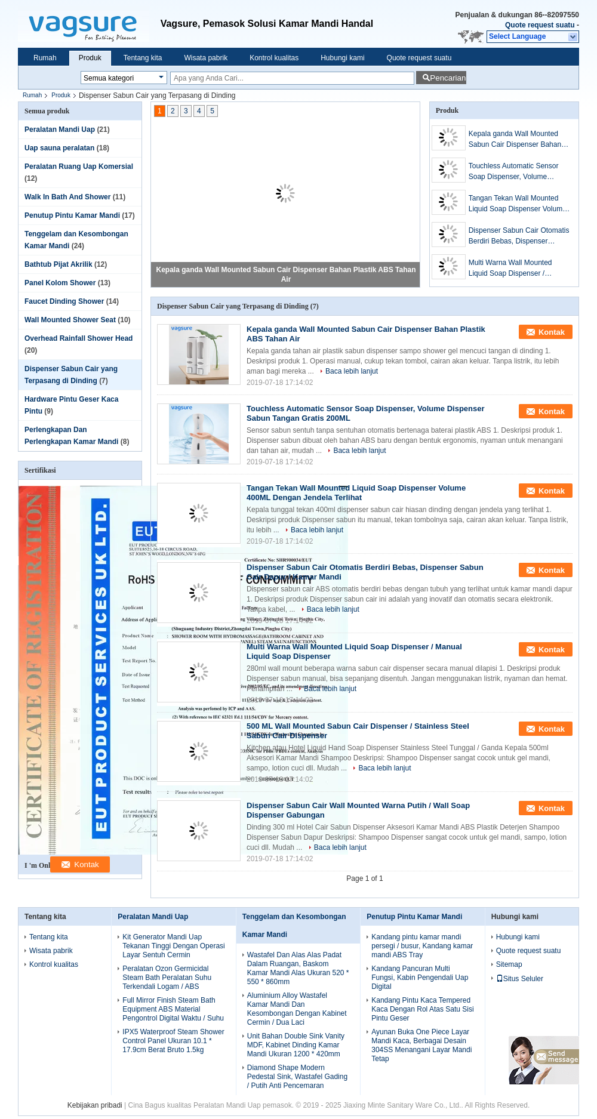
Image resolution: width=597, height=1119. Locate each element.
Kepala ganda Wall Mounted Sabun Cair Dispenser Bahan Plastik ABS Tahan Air (515, 140)
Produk (90, 58)
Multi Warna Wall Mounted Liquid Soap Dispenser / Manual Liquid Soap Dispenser (517, 268)
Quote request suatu (540, 25)
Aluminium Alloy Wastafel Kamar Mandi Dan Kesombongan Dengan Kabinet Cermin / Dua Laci (297, 1008)
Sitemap (509, 964)
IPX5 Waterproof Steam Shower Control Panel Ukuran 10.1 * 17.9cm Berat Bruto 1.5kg (173, 1041)
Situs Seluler (519, 979)
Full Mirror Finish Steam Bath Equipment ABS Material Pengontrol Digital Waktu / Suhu (173, 1009)
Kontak (551, 332)
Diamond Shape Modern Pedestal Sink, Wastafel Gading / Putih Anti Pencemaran (297, 1076)
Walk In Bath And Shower (67, 197)
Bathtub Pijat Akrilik (58, 264)
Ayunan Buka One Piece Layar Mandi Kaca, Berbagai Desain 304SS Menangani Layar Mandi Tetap (421, 1045)
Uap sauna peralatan (59, 148)
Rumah (45, 58)
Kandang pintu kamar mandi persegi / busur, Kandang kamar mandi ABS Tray (422, 946)
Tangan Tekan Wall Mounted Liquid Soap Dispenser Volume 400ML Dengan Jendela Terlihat (519, 204)
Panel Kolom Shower (60, 283)
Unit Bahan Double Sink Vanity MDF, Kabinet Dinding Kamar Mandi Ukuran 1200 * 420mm (295, 1045)
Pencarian (448, 77)
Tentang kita (143, 58)
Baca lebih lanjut (351, 371)
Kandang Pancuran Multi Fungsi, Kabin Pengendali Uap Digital (419, 977)
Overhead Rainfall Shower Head (78, 338)
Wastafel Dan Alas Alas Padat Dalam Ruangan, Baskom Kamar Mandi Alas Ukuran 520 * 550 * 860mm (298, 968)
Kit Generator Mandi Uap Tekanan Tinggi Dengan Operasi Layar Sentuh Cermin (173, 946)
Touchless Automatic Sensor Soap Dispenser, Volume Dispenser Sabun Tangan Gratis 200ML (519, 172)
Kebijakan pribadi (94, 1105)
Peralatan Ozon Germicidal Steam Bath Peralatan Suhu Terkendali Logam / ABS (166, 977)
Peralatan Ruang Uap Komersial (78, 166)
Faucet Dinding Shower (64, 301)
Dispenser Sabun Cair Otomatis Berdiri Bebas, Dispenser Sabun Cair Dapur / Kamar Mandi (519, 236)
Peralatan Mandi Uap (59, 129)
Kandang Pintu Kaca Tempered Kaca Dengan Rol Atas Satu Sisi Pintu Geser (422, 1009)
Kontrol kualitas (274, 58)
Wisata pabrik (205, 58)
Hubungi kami (342, 58)
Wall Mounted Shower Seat (70, 320)
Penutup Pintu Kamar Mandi (72, 215)
